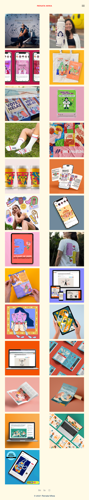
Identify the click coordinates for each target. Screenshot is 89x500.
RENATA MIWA (44, 6)
